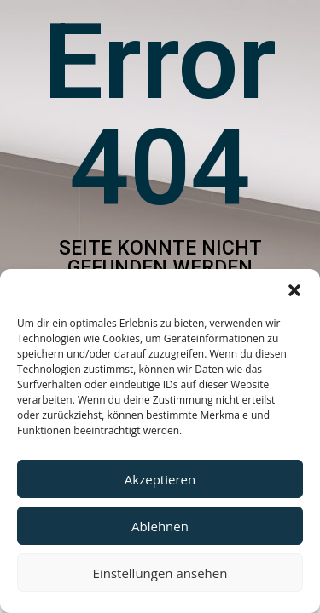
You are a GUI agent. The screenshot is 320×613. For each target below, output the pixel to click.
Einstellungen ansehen (160, 572)
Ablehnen (160, 526)
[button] (294, 290)
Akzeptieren (160, 479)
